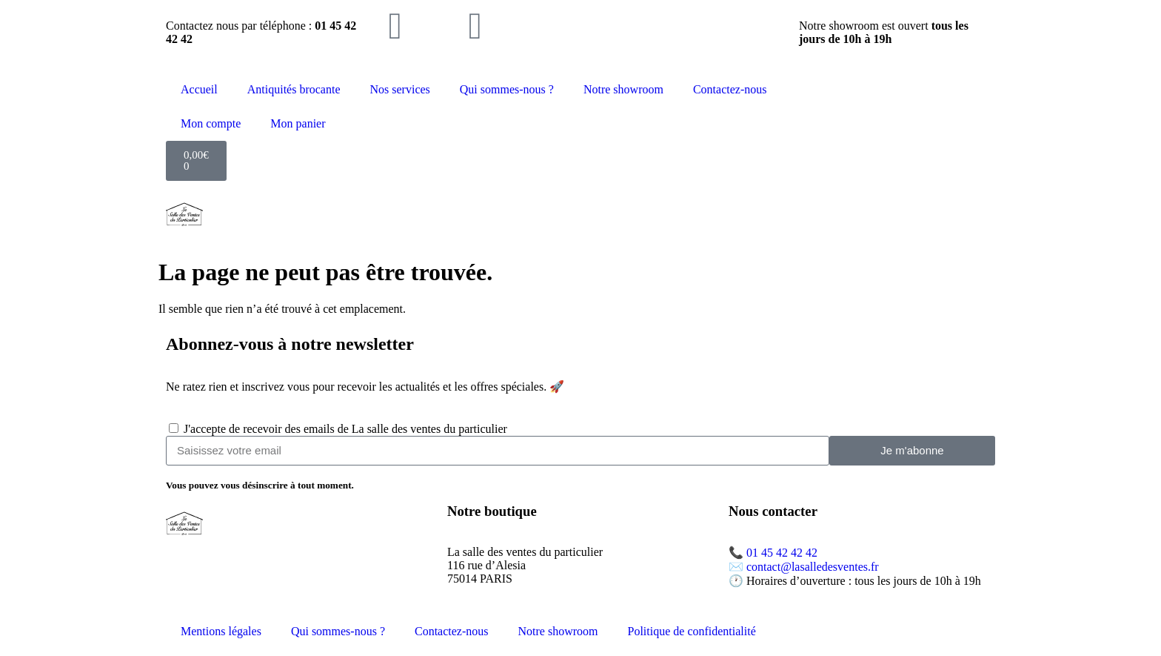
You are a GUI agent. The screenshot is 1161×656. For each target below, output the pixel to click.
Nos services (400, 89)
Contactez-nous (730, 89)
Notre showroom (623, 89)
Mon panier (297, 123)
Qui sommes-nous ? (507, 89)
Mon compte (211, 123)
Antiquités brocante (294, 89)
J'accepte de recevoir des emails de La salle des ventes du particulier (345, 429)
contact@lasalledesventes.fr (812, 566)
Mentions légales (221, 631)
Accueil (199, 89)
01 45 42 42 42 (781, 552)
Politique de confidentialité (692, 631)
